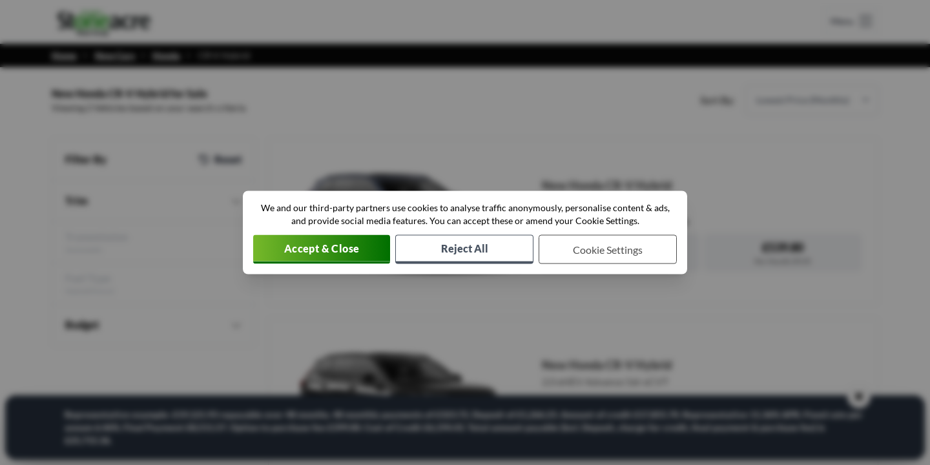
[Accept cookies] (321, 249)
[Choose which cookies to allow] (608, 249)
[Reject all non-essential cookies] (464, 249)
